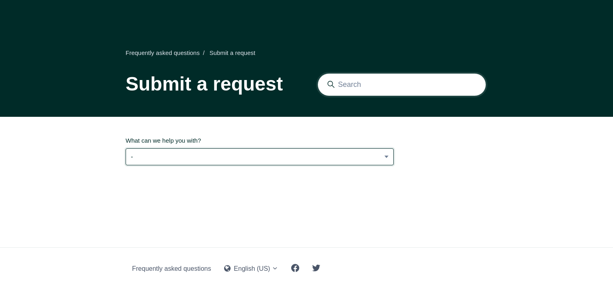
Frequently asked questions (162, 52)
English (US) (251, 268)
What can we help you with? (163, 140)
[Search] (402, 85)
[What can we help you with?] (260, 156)
